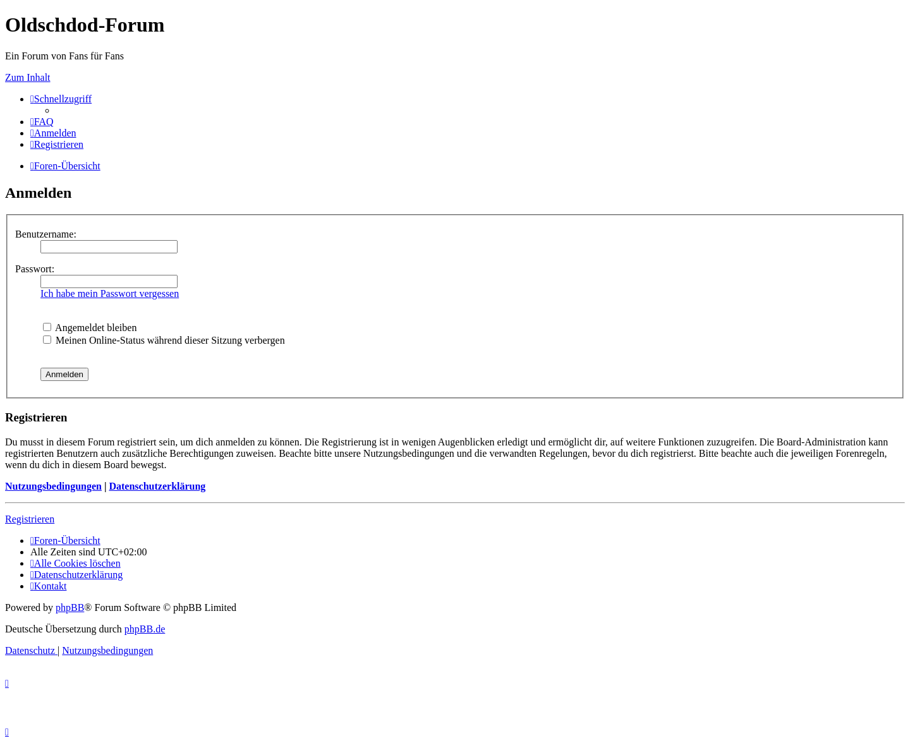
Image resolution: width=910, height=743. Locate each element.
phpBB (70, 607)
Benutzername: (45, 234)
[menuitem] (42, 121)
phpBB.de (144, 629)
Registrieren (29, 519)
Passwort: (34, 268)
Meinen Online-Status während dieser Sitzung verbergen (164, 340)
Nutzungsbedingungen (53, 486)
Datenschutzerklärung (157, 486)
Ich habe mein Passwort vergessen (109, 293)
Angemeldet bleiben (89, 327)
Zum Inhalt (28, 77)
